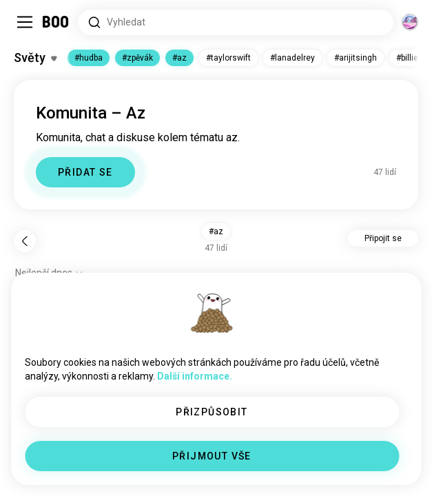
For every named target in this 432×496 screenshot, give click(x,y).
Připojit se (383, 238)
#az (179, 58)
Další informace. (194, 376)
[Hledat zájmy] (235, 22)
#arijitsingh (355, 58)
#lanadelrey (292, 58)
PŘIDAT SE (85, 172)
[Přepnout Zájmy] (35, 58)
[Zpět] (25, 241)
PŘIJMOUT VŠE (211, 456)
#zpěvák (137, 58)
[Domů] (56, 22)
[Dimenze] (410, 22)
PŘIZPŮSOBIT (211, 411)
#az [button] (216, 231)
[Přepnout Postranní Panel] (24, 22)
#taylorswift (228, 58)
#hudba (88, 58)
